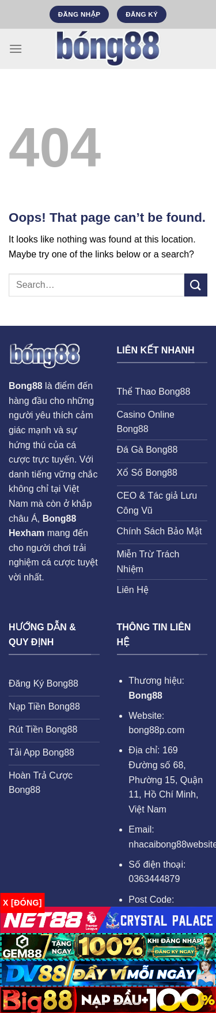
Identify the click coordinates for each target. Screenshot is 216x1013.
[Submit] (195, 285)
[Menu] (15, 48)
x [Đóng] (22, 902)
